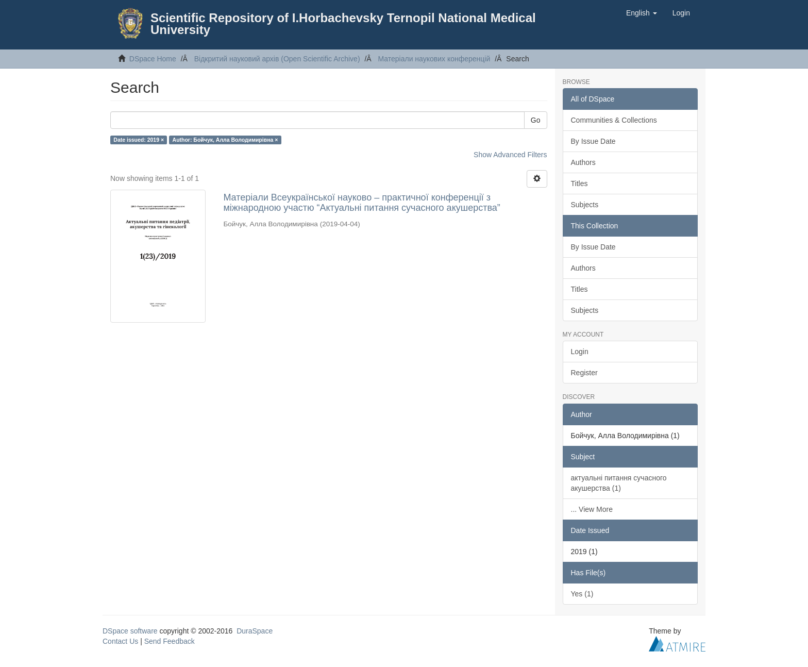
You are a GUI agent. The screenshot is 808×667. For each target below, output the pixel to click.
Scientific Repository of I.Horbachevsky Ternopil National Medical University (343, 24)
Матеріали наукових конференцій (434, 59)
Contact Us (120, 641)
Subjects (585, 205)
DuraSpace (255, 631)
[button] (641, 13)
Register (584, 373)
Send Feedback (169, 641)
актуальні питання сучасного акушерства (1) (619, 483)
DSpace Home (152, 59)
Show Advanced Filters (510, 155)
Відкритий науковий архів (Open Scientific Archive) (277, 59)
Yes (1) (582, 594)
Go (536, 120)
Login (579, 351)
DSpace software (130, 631)
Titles (579, 183)
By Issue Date (593, 141)
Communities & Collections (614, 120)
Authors (583, 162)
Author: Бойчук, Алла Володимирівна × (225, 140)
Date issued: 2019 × (138, 140)
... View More (592, 509)
